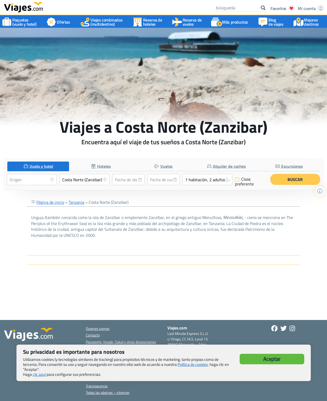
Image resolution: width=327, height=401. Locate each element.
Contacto (93, 335)
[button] (207, 179)
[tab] (38, 166)
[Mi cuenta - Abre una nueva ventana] (309, 8)
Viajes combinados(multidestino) (102, 22)
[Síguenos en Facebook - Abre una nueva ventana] (274, 328)
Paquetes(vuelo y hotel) (20, 22)
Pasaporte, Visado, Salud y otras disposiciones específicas (121, 344)
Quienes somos (98, 328)
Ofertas (59, 22)
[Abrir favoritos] (281, 8)
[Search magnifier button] (263, 8)
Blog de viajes (271, 22)
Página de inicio (50, 202)
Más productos (231, 22)
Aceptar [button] (271, 359)
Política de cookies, (193, 364)
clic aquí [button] (39, 374)
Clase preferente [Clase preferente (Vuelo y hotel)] (244, 181)
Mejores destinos (307, 22)
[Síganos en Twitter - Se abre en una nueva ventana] (283, 328)
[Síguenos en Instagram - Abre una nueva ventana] (292, 328)
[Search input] (237, 8)
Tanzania (76, 202)
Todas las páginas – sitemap (107, 392)
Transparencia (97, 386)
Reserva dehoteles (148, 22)
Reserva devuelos (188, 22)
